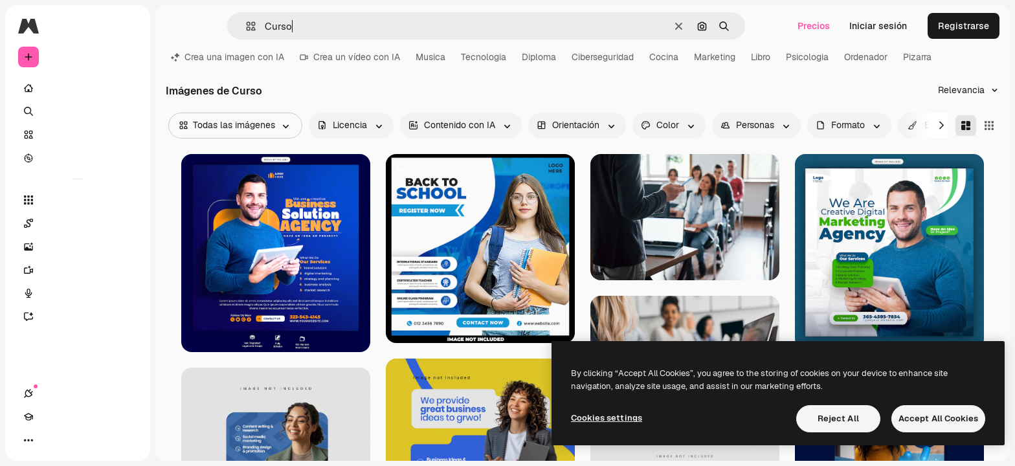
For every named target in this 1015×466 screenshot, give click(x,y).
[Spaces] (77, 223)
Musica (430, 57)
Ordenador (865, 57)
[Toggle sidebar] (127, 26)
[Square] (989, 125)
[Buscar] (77, 111)
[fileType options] (849, 126)
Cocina (663, 57)
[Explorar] (77, 158)
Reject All (838, 418)
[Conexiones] (28, 440)
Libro (760, 57)
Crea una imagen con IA (227, 57)
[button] (245, 26)
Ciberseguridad (603, 57)
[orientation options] (577, 126)
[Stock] (77, 134)
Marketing (714, 57)
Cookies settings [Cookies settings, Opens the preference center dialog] (606, 417)
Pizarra (917, 57)
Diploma (539, 57)
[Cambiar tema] (75, 440)
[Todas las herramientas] (77, 200)
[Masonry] (965, 125)
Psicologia (807, 57)
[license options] (351, 126)
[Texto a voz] (77, 293)
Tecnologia (483, 57)
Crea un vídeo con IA (350, 57)
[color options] (669, 126)
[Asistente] (77, 316)
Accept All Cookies (938, 418)
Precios (814, 26)
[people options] (756, 126)
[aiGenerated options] (461, 126)
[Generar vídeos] (77, 270)
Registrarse (963, 26)
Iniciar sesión (878, 26)
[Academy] (51, 440)
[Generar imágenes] (77, 246)
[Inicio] (77, 88)
